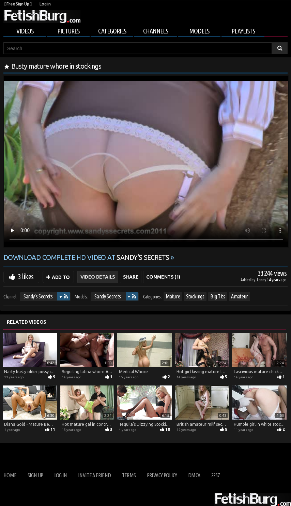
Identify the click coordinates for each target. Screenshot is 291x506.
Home (9, 475)
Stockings (195, 296)
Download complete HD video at (87, 257)
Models (199, 31)
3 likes (25, 276)
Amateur (239, 296)
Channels (155, 31)
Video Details (97, 277)
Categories (112, 31)
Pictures (68, 31)
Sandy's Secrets (38, 296)
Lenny (262, 279)
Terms (129, 475)
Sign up (35, 475)
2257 (215, 475)
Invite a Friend (94, 475)
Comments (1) (163, 277)
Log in (45, 4)
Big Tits (217, 296)
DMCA (194, 475)
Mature (173, 296)
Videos (24, 31)
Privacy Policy (162, 475)
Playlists (243, 31)
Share (130, 277)
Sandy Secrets (107, 296)
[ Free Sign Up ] (17, 4)
